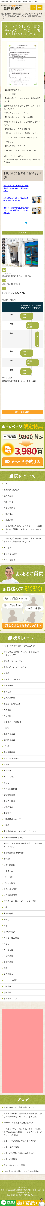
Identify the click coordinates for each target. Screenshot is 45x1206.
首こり (6, 783)
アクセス (7, 548)
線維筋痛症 (8, 685)
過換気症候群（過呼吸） (14, 853)
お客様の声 (27, 14)
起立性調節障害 (10, 895)
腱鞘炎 (6, 765)
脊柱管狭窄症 (9, 752)
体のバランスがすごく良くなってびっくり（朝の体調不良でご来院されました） (15, 210)
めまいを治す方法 (11, 1147)
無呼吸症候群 (9, 740)
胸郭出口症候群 (10, 789)
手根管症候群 (9, 734)
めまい (6, 926)
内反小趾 (7, 710)
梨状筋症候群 (9, 795)
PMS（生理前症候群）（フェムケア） (20, 646)
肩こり (6, 944)
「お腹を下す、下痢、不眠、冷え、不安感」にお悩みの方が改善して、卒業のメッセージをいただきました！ (23, 1132)
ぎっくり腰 (8, 950)
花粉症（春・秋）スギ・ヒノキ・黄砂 (20, 901)
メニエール (8, 871)
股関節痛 (7, 986)
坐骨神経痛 (8, 962)
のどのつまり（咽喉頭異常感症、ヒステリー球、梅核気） (23, 845)
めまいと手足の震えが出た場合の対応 (20, 1141)
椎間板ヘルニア (10, 999)
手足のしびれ (9, 801)
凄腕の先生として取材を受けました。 (20, 1107)
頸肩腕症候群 (9, 698)
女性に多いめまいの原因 (14, 1165)
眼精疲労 (7, 813)
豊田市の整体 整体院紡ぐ (11, 14)
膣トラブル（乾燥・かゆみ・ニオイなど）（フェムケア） (22, 653)
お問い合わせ (9, 560)
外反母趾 (7, 716)
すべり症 (7, 692)
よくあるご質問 (10, 554)
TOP (6, 484)
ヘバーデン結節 (10, 980)
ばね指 (6, 746)
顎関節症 (7, 992)
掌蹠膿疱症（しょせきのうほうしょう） (21, 831)
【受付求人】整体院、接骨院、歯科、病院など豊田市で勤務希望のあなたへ (23, 540)
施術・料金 (8, 502)
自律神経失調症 (10, 889)
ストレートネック (11, 758)
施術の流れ (8, 514)
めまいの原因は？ (11, 1159)
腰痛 (5, 968)
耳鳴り (6, 919)
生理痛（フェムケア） (13, 661)
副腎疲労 (7, 859)
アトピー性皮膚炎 (11, 938)
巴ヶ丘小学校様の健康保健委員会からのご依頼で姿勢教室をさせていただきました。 (23, 1115)
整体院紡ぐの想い (11, 490)
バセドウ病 (8, 877)
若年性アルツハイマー (13, 679)
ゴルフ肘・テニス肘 (12, 722)
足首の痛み (8, 771)
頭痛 (5, 907)
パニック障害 (9, 883)
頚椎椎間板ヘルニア (12, 819)
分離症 (6, 728)
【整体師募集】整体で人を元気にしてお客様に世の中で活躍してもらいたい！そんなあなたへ (23, 529)
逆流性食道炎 (9, 932)
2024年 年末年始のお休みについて (19, 1123)
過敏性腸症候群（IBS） (14, 837)
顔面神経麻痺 (9, 865)
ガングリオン (9, 777)
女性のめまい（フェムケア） (16, 667)
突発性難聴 (8, 913)
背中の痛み (8, 807)
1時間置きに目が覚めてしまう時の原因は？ (22, 1171)
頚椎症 (6, 825)
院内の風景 (8, 496)
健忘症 (6, 673)
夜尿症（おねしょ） (12, 704)
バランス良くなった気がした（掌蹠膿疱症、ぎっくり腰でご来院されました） (15, 188)
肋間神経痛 (8, 956)
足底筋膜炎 (8, 974)
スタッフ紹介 (9, 508)
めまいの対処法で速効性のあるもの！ (20, 1153)
